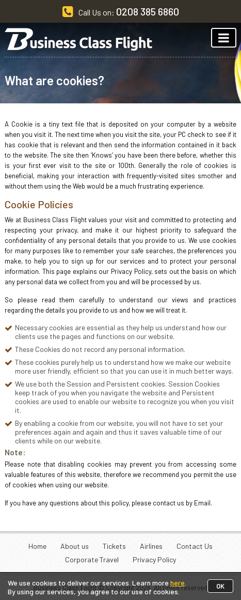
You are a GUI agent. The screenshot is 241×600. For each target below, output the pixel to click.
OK (220, 586)
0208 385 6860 (147, 11)
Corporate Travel (92, 559)
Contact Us (194, 546)
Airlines (151, 546)
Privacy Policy (154, 559)
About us (74, 546)
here (177, 582)
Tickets (114, 546)
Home (37, 546)
